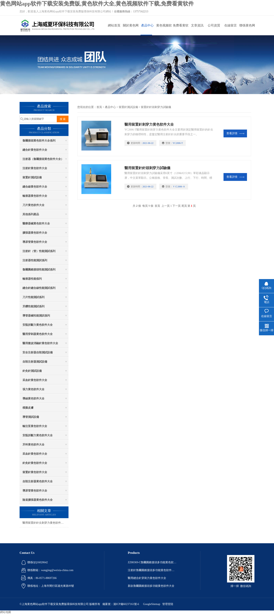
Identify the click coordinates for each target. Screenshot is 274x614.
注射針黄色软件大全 (35, 168)
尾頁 (184, 205)
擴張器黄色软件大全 (35, 232)
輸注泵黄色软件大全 (35, 426)
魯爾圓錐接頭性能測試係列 (39, 269)
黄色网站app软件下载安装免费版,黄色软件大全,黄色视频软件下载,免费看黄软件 (97, 4)
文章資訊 (197, 25)
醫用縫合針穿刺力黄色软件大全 (147, 578)
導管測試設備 (31, 416)
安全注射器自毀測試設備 (38, 352)
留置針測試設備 (32, 177)
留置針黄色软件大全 (35, 472)
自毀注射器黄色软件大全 (38, 481)
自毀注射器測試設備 (35, 361)
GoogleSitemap (151, 604)
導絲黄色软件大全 (33, 398)
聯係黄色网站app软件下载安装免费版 (247, 29)
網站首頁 (114, 25)
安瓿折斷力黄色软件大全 (38, 324)
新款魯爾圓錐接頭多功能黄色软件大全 (151, 585)
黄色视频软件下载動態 (164, 29)
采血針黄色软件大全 (35, 380)
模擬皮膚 (28, 407)
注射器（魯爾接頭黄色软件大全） (43, 159)
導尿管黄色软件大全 (35, 241)
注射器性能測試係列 (35, 260)
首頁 (99, 107)
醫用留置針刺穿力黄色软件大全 (149, 124)
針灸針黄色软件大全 (35, 463)
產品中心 (147, 25)
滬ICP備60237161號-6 (126, 604)
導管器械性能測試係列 (36, 315)
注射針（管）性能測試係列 (39, 251)
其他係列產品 (31, 214)
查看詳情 (235, 133)
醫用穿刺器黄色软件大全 (38, 334)
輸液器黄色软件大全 (35, 195)
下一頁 (176, 205)
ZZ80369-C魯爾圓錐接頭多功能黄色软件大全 (152, 562)
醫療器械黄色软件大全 (36, 223)
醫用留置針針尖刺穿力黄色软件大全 (44, 522)
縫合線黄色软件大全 (35, 186)
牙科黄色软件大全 (33, 444)
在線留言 (230, 25)
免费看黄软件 (180, 29)
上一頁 (165, 205)
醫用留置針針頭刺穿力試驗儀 (147, 168)
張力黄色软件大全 (33, 389)
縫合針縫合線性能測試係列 (39, 288)
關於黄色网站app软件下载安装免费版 (130, 29)
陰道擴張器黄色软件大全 (38, 499)
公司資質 (214, 25)
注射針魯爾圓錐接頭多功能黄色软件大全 (152, 570)
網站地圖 (5, 612)
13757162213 (140, 11)
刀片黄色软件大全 (33, 205)
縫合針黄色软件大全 (35, 149)
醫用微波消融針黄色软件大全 (40, 343)
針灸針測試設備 (32, 370)
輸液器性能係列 (32, 278)
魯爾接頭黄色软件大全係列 (39, 140)
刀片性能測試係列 (33, 297)
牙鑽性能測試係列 (33, 306)
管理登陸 (167, 604)
